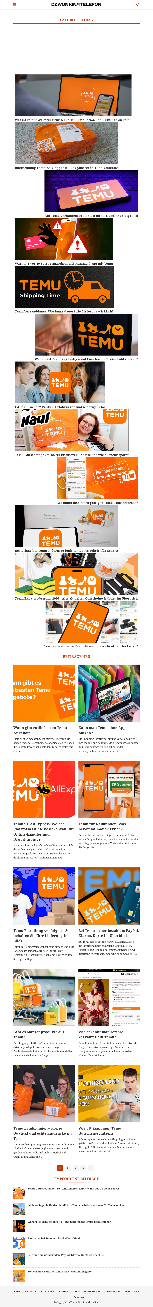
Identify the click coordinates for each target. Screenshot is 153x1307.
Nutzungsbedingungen (88, 1291)
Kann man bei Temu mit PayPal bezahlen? (54, 1238)
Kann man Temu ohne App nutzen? (102, 730)
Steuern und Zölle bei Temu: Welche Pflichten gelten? (61, 1271)
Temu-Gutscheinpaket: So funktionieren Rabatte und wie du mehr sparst (73, 1188)
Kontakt (64, 1291)
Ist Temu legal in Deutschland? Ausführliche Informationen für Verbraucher (76, 1205)
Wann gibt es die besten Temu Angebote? (40, 730)
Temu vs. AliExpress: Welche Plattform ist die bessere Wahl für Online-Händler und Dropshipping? (43, 832)
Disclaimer (132, 1291)
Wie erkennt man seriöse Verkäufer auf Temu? (100, 1035)
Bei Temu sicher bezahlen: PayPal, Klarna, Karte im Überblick (108, 933)
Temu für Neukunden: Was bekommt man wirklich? (102, 827)
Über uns (79, 1297)
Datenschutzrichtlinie (39, 1291)
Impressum (113, 1291)
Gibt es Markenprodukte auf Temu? (38, 1035)
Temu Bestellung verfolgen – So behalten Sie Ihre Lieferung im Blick (41, 935)
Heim (17, 1291)
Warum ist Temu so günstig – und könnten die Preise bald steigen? (69, 1221)
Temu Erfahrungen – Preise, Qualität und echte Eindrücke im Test (42, 1133)
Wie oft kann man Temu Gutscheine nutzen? (99, 1131)
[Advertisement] (76, 49)
